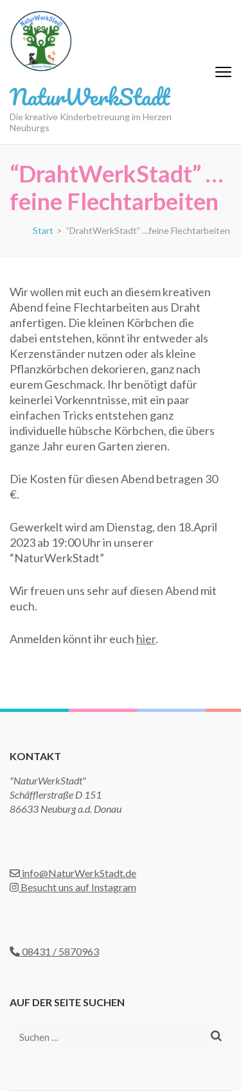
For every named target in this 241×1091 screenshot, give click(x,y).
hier (146, 639)
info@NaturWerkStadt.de (73, 873)
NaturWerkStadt (90, 96)
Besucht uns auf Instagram (73, 887)
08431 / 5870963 (54, 951)
